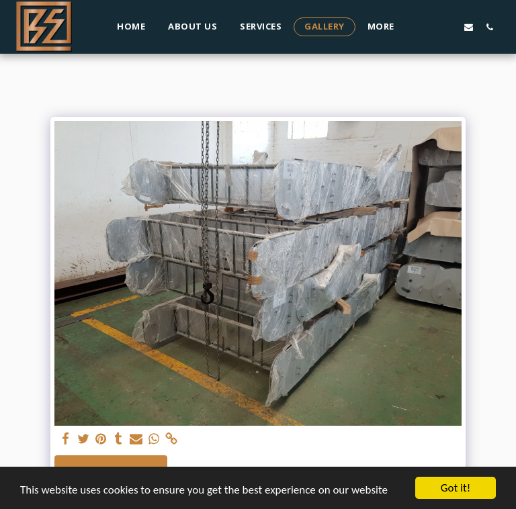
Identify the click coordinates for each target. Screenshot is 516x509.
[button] (427, 27)
